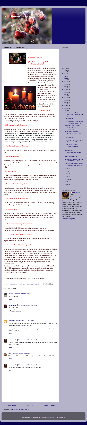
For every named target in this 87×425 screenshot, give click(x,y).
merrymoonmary (50, 417)
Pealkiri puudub (70, 118)
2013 (65, 100)
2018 (65, 87)
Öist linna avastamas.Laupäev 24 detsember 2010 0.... (74, 122)
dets (66, 110)
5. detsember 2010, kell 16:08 (25, 320)
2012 (65, 103)
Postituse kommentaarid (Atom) (19, 409)
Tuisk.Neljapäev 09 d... (72, 156)
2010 (65, 108)
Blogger (62, 417)
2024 (65, 73)
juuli (66, 179)
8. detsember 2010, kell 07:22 (21, 353)
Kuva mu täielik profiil (68, 218)
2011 (65, 105)
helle (10, 293)
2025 (65, 71)
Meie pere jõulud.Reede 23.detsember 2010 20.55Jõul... (72, 127)
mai (66, 184)
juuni (67, 181)
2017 (65, 89)
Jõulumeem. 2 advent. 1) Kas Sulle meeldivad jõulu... (74, 159)
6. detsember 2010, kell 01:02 (28, 340)
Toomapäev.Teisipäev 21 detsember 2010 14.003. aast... (73, 133)
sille (9, 353)
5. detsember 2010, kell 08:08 (21, 293)
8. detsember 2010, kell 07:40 (28, 365)
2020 (65, 81)
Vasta (10, 299)
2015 (65, 95)
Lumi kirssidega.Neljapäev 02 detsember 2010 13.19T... (74, 164)
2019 (65, 84)
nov (66, 168)
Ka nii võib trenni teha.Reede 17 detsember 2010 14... (74, 141)
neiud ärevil (14, 12)
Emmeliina (11, 320)
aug (66, 176)
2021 (65, 79)
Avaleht (30, 405)
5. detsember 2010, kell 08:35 (28, 305)
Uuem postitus (10, 405)
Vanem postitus (50, 405)
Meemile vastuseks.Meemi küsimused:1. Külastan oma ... (74, 114)
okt (66, 171)
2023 (65, 76)
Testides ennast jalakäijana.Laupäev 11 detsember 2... (73, 152)
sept (66, 174)
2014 (65, 97)
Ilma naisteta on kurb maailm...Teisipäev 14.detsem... (71, 146)
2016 (65, 92)
